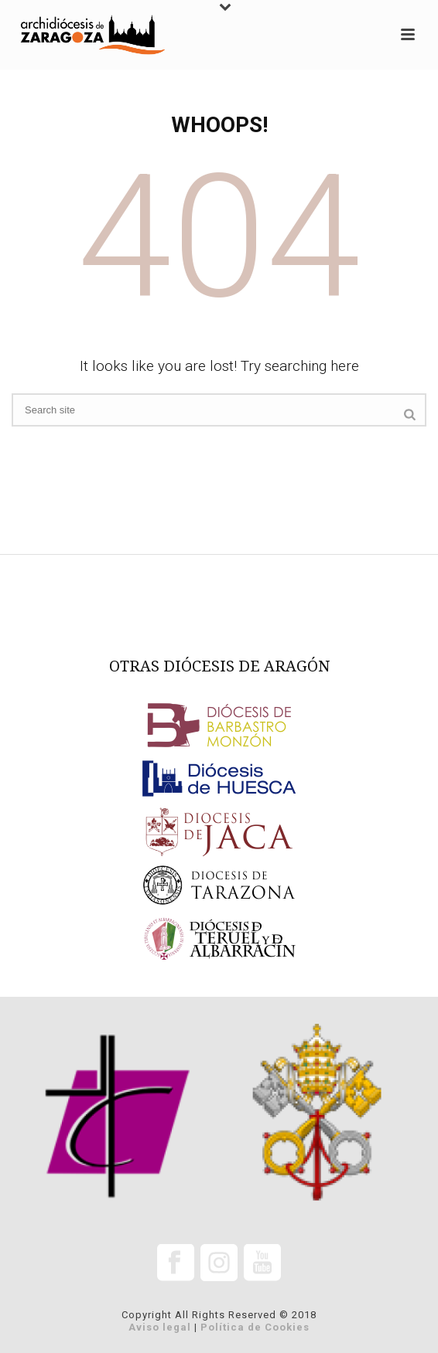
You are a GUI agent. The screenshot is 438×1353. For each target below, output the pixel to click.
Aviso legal (159, 1327)
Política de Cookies (255, 1327)
